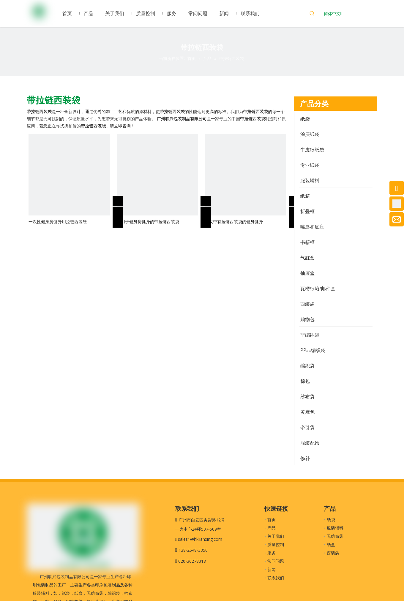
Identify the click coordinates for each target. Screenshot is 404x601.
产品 (271, 528)
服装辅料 (335, 528)
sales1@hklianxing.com (200, 539)
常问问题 (275, 561)
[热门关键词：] (312, 14)
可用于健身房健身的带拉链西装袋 (148, 221)
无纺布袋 (335, 536)
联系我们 (275, 578)
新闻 (271, 569)
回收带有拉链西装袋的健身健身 (234, 221)
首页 (271, 519)
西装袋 (333, 553)
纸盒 (331, 544)
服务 (271, 553)
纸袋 (331, 519)
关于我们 (275, 536)
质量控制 (275, 544)
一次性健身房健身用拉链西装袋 (58, 221)
